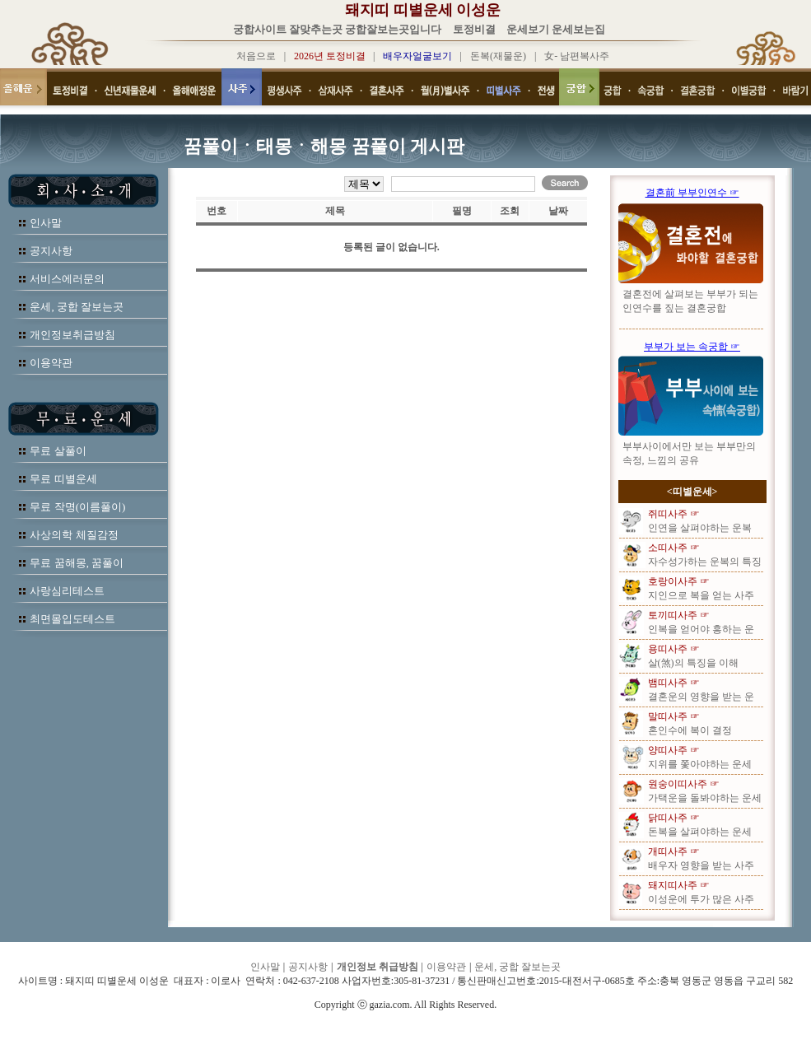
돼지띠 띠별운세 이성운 (423, 10)
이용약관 (51, 363)
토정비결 (474, 29)
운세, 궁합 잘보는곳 (77, 307)
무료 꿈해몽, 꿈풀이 (77, 563)
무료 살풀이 (58, 451)
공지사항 (51, 251)
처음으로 (256, 56)
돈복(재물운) (498, 56)
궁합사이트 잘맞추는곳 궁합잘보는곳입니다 (337, 29)
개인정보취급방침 (72, 335)
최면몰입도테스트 (72, 619)
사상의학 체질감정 (74, 535)
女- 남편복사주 (576, 56)
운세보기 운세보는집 (555, 29)
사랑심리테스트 (67, 591)
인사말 (46, 223)
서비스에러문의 (67, 279)
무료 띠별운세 (63, 479)
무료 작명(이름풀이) (77, 507)
